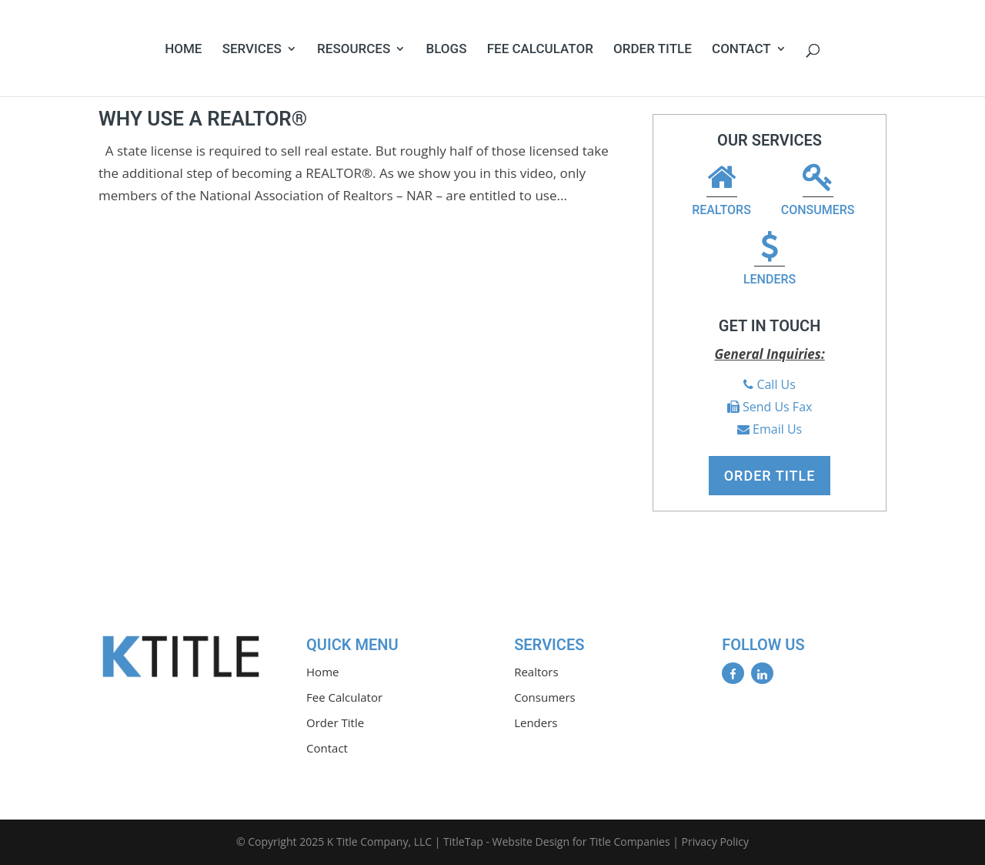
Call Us (776, 384)
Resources (353, 49)
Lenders (769, 261)
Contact (741, 49)
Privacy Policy (715, 841)
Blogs (446, 49)
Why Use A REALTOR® (202, 118)
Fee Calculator (540, 49)
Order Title (652, 49)
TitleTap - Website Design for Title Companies (556, 841)
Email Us (777, 429)
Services (252, 49)
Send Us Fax (777, 406)
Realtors (721, 191)
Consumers (818, 191)
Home (183, 49)
